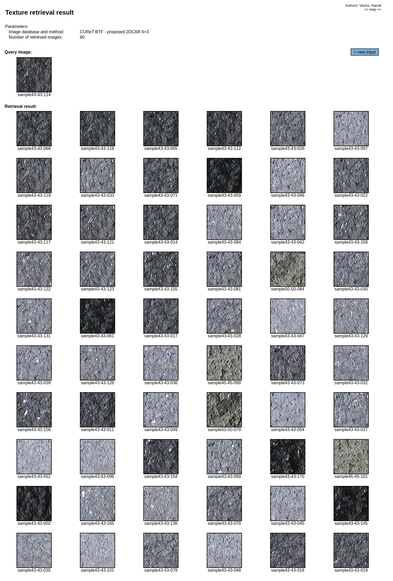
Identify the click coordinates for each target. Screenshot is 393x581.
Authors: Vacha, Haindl (363, 5)
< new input (365, 52)
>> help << (372, 9)
